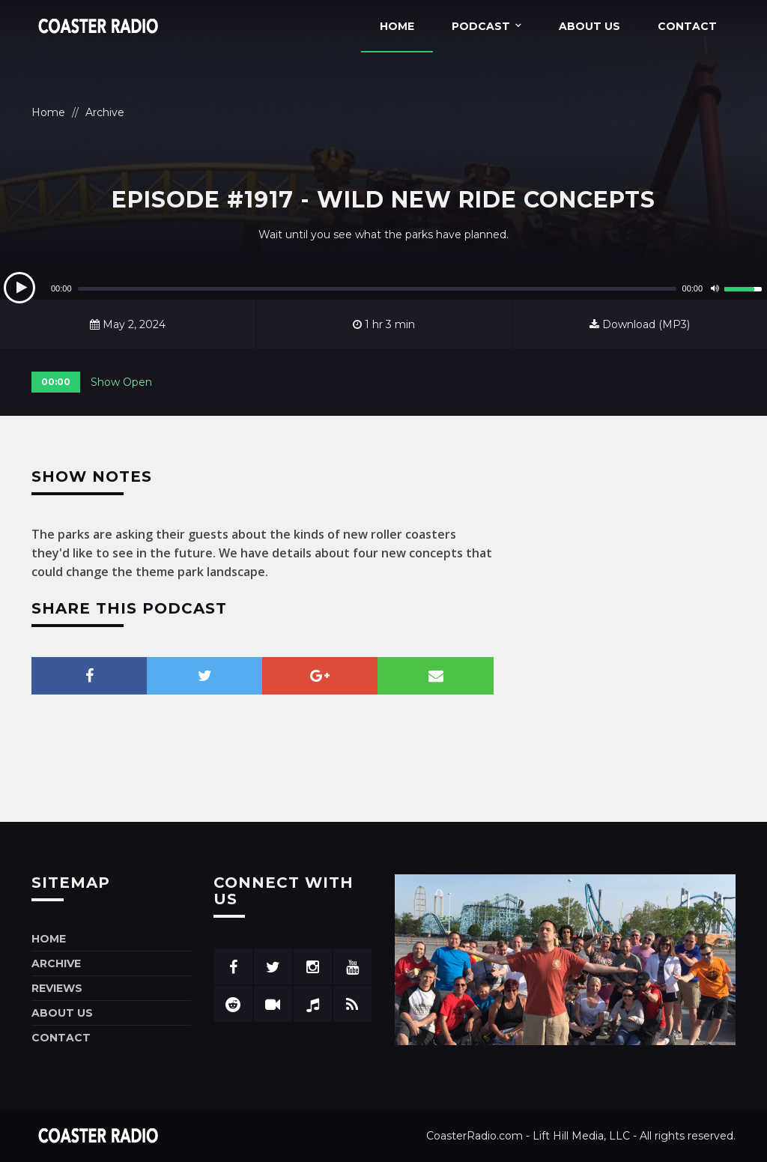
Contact (687, 26)
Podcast (481, 26)
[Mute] (715, 288)
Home (397, 26)
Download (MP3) (639, 324)
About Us (589, 26)
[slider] (377, 289)
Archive (104, 112)
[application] (383, 288)
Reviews (56, 988)
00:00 (55, 381)
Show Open (121, 382)
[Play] (19, 287)
